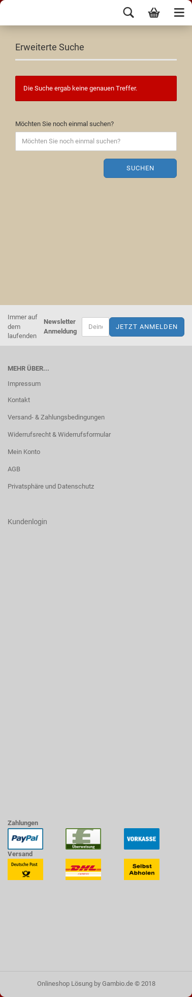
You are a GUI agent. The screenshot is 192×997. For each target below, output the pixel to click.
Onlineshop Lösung (64, 983)
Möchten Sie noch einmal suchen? (64, 124)
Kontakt (19, 400)
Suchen (140, 168)
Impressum (24, 383)
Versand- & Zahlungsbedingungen (56, 417)
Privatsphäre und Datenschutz (51, 486)
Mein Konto (24, 452)
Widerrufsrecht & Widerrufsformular (59, 434)
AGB (14, 469)
